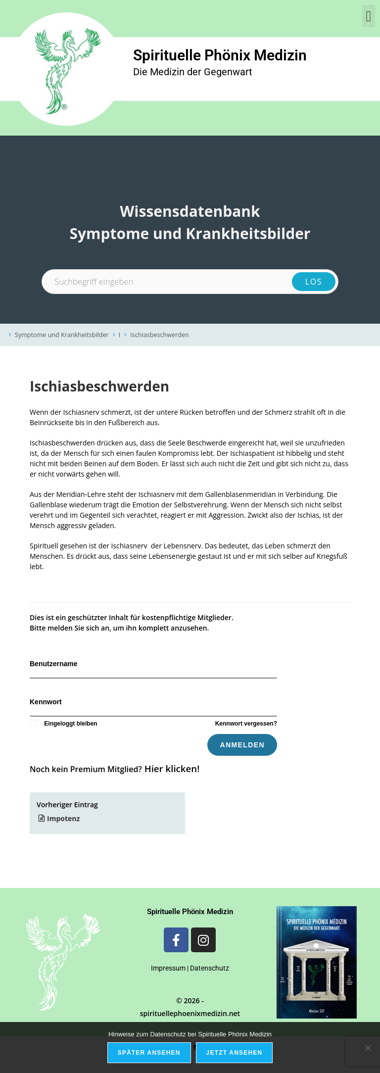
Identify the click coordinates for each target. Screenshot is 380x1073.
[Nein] (368, 1048)
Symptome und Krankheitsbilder (62, 335)
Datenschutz (209, 968)
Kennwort (46, 702)
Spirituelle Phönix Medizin (220, 55)
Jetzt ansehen (234, 1052)
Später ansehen (149, 1052)
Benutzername (53, 664)
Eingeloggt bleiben (63, 723)
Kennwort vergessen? (246, 723)
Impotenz (63, 818)
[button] (368, 16)
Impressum (168, 968)
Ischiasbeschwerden (159, 335)
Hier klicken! (172, 768)
